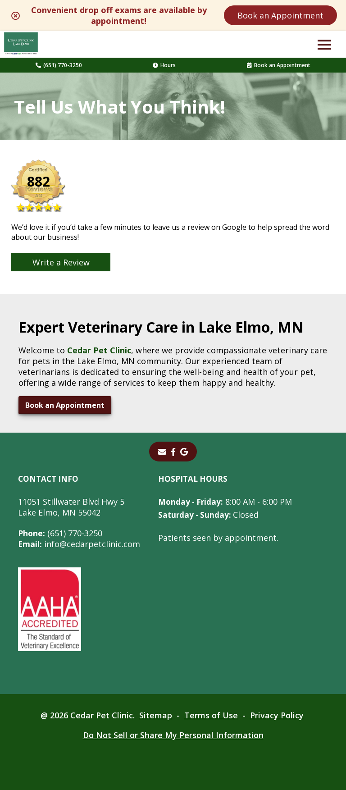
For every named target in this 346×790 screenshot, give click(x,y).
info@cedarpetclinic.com (79, 544)
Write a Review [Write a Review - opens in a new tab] (61, 262)
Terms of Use (211, 715)
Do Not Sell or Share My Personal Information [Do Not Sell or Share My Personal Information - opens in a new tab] (173, 735)
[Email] (162, 451)
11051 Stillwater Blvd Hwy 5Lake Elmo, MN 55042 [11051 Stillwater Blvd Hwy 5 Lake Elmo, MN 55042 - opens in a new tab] (71, 507)
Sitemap (155, 715)
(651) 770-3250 (59, 65)
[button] (324, 44)
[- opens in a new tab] (173, 451)
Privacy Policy (277, 715)
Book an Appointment (280, 15)
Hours (164, 65)
